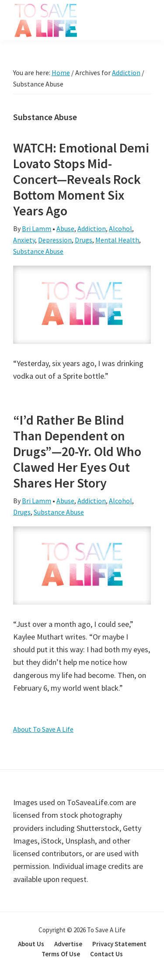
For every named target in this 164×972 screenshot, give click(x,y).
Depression (55, 239)
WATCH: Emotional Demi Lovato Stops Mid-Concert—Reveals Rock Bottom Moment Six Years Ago (81, 179)
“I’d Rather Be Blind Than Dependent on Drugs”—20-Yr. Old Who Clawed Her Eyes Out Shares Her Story (77, 451)
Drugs (83, 239)
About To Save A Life (43, 729)
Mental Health (117, 239)
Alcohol (120, 228)
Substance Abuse (38, 251)
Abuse (65, 228)
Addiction (91, 228)
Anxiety (24, 239)
